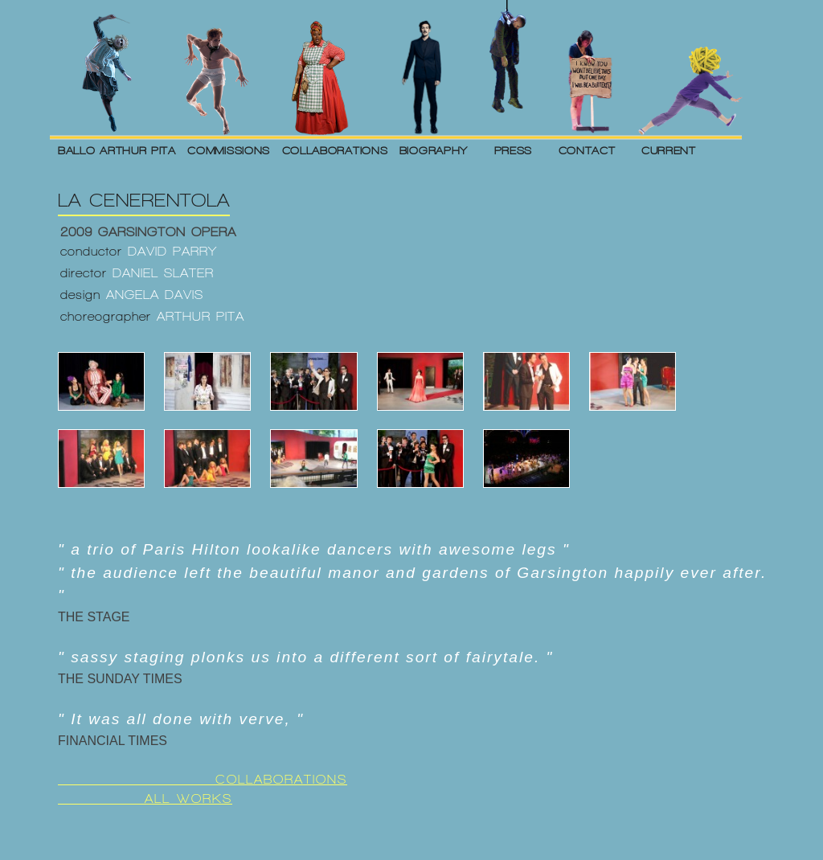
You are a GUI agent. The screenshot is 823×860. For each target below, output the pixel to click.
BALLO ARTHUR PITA (117, 150)
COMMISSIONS (228, 150)
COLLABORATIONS (335, 150)
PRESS (513, 150)
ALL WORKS (145, 798)
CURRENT (668, 150)
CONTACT (587, 150)
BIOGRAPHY (433, 150)
